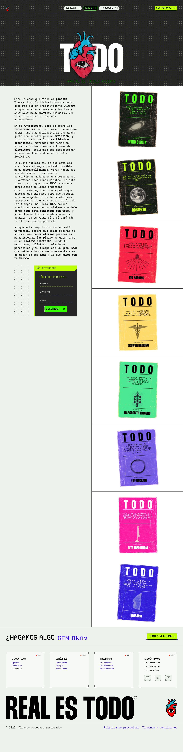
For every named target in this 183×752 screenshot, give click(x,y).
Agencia (15, 662)
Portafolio (61, 662)
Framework (16, 665)
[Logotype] (34, 8)
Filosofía (16, 668)
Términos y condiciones (159, 727)
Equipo (59, 665)
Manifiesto (61, 668)
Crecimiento (106, 665)
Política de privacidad (121, 727)
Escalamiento (107, 668)
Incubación (106, 662)
